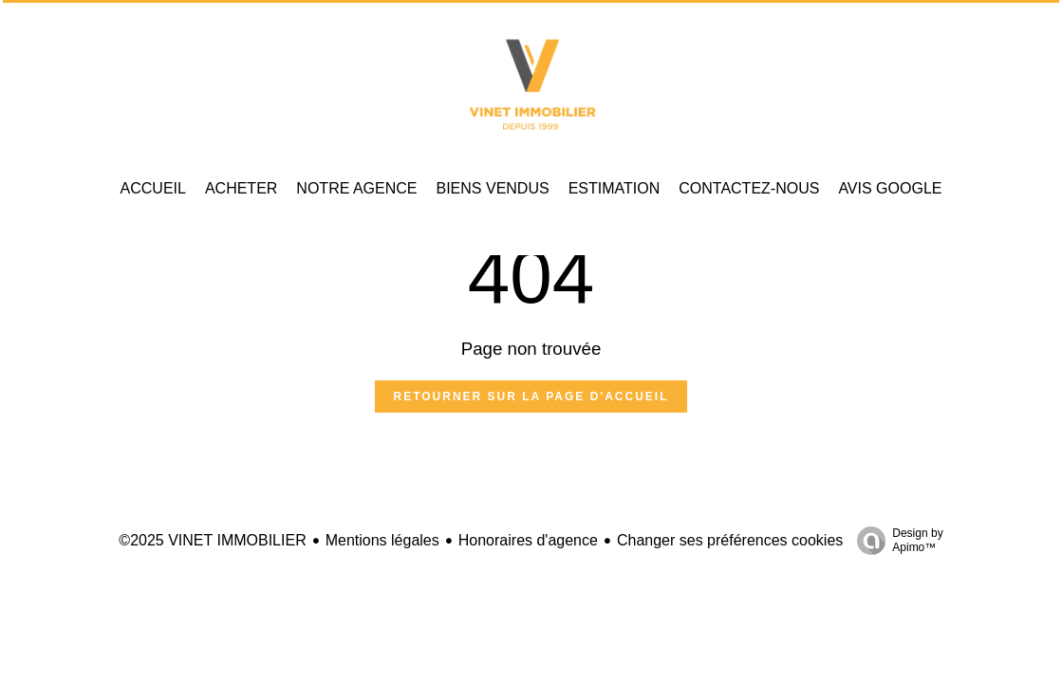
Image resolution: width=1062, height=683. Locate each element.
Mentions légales (382, 540)
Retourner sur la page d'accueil (531, 396)
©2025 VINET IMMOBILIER (212, 540)
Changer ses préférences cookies (730, 540)
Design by (895, 540)
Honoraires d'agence (528, 540)
